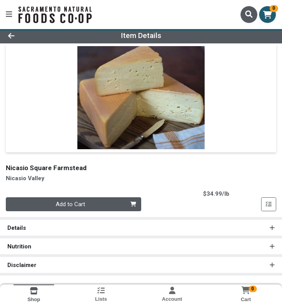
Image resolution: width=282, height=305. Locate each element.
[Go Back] (39, 36)
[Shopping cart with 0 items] (267, 14)
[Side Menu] (9, 14)
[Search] (249, 14)
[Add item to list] (269, 204)
